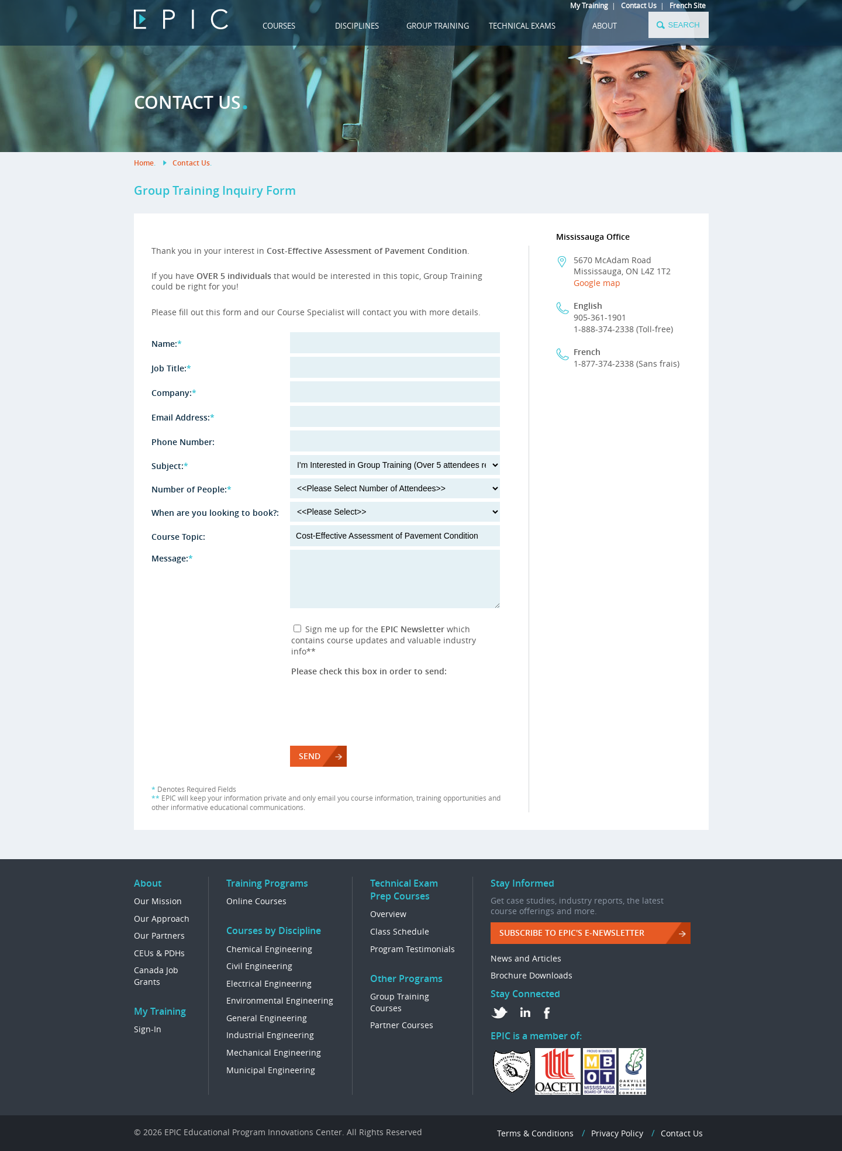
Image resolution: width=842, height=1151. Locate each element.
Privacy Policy (617, 1133)
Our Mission (158, 901)
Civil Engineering (259, 965)
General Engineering (266, 1018)
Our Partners (159, 935)
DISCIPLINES (357, 25)
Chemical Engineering (269, 948)
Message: (172, 558)
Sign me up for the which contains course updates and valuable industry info (383, 640)
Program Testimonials (412, 948)
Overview (388, 913)
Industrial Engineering (270, 1034)
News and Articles (526, 958)
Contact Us (639, 5)
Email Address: (183, 417)
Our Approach (161, 918)
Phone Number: (183, 441)
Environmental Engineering (279, 1000)
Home (144, 163)
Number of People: (191, 489)
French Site (688, 5)
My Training (589, 5)
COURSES (279, 25)
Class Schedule (399, 931)
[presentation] (380, 699)
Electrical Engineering (269, 983)
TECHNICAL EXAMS (522, 25)
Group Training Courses (399, 1002)
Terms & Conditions (535, 1133)
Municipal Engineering (270, 1070)
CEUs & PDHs (159, 953)
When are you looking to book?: (215, 512)
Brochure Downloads (531, 975)
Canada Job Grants (156, 975)
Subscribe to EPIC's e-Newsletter (571, 932)
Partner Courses (401, 1025)
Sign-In (147, 1029)
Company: (173, 392)
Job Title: (171, 368)
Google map (597, 282)
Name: (166, 343)
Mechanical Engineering (273, 1052)
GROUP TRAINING (437, 25)
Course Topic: (178, 536)
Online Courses (256, 901)
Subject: (169, 465)
